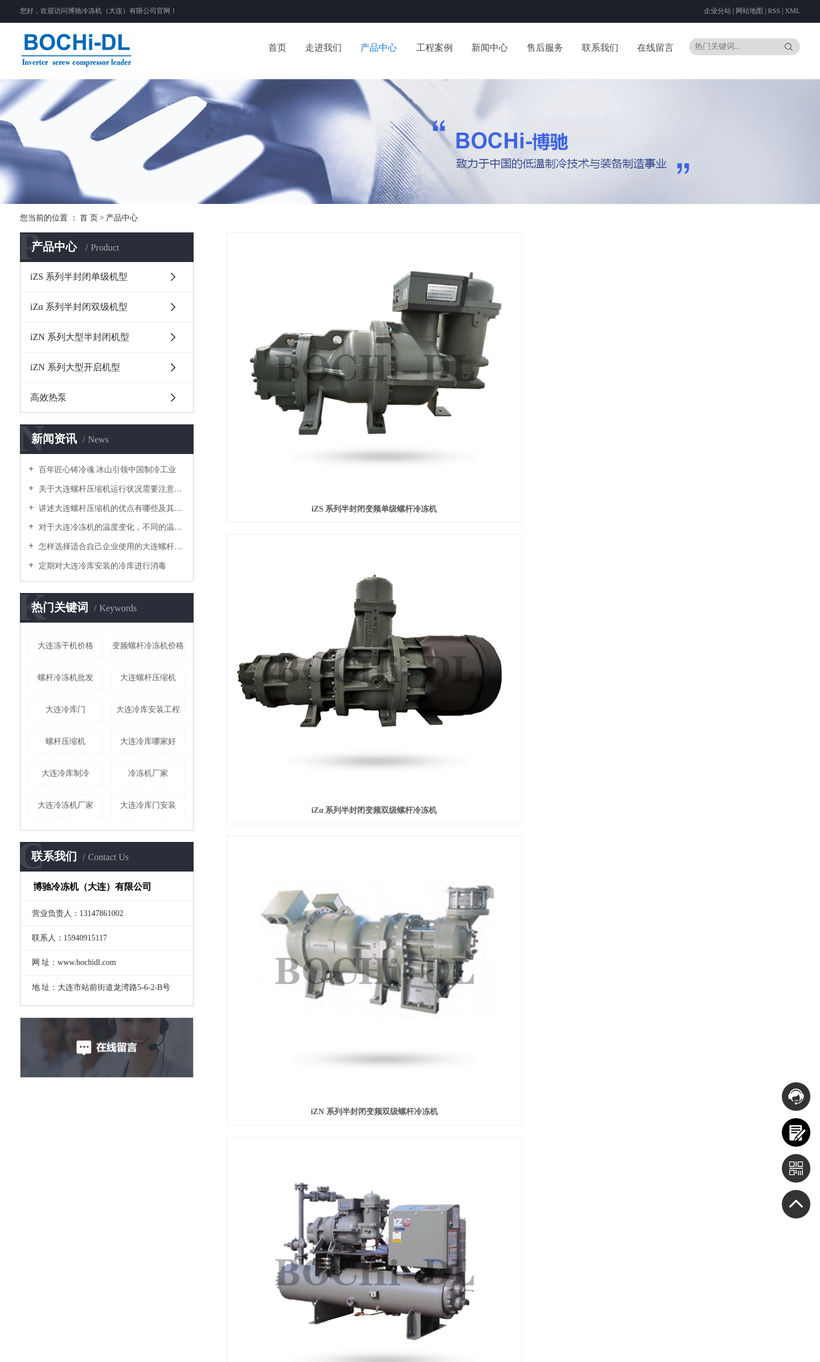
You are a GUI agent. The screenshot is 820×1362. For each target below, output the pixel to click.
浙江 (732, 1333)
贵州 (639, 1347)
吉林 (663, 1333)
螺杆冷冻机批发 (65, 677)
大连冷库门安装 (148, 805)
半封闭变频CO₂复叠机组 (513, 794)
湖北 (532, 1347)
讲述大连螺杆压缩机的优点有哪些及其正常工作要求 (110, 508)
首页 (277, 47)
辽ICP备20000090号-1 (405, 1333)
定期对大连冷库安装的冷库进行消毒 (101, 566)
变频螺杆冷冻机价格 (148, 645)
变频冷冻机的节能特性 (216, 1234)
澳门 (778, 1347)
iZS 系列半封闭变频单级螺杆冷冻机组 (316, 598)
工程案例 (434, 47)
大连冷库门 (65, 709)
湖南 (547, 1347)
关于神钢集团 (202, 1205)
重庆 (609, 1347)
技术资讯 (467, 1220)
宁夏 (732, 1347)
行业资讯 (467, 1205)
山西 (610, 1333)
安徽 (747, 1333)
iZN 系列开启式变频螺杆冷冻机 (710, 794)
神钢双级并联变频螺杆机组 (710, 598)
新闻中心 (490, 47)
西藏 (670, 1347)
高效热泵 (48, 397)
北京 (564, 1333)
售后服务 (545, 47)
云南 (655, 1347)
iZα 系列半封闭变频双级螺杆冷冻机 (513, 403)
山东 (793, 1333)
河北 (595, 1333)
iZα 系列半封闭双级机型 (79, 307)
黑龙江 (682, 1333)
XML (792, 11)
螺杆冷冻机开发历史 (212, 1220)
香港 (762, 1347)
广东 (562, 1347)
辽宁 (648, 1333)
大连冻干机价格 (65, 645)
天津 (580, 1333)
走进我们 (323, 47)
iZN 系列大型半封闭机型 (79, 337)
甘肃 (701, 1347)
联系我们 (600, 47)
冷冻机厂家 (148, 773)
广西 (593, 1347)
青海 (716, 1347)
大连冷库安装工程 (148, 709)
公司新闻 (467, 1191)
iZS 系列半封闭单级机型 (79, 276)
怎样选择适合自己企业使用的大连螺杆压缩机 (110, 546)
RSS (774, 11)
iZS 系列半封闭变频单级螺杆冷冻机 (316, 403)
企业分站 (717, 11)
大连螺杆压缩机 (148, 677)
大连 (549, 1333)
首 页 (89, 218)
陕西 (685, 1347)
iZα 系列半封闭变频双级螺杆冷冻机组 (513, 598)
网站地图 (750, 11)
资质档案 (654, 1165)
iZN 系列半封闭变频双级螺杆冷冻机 (710, 403)
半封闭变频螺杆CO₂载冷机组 (316, 794)
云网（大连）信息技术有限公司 (296, 1333)
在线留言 (655, 47)
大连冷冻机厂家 (65, 805)
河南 (516, 1347)
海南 (578, 1347)
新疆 (747, 1347)
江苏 (716, 1333)
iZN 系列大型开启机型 (75, 367)
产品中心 (378, 47)
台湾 (793, 1347)
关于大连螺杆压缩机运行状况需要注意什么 (110, 489)
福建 (762, 1333)
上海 (701, 1333)
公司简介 (195, 1191)
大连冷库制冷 (65, 773)
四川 (624, 1347)
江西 (778, 1333)
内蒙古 (629, 1333)
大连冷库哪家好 (148, 741)
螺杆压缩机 (65, 741)
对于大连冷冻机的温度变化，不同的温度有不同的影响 (110, 527)
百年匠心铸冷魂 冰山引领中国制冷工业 (106, 469)
